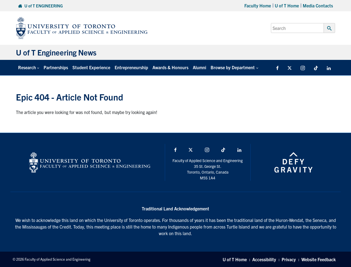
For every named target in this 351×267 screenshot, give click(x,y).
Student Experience (91, 67)
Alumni (199, 67)
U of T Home (287, 5)
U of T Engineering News (56, 52)
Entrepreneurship (131, 67)
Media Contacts (318, 5)
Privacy (289, 259)
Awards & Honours (170, 67)
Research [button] (27, 67)
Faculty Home (257, 5)
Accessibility (264, 259)
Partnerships (56, 67)
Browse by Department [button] (233, 67)
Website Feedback (318, 259)
